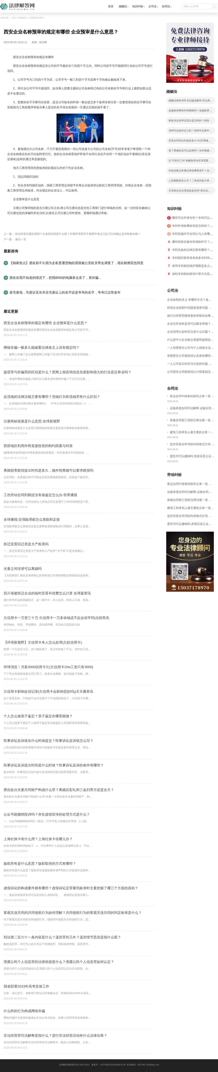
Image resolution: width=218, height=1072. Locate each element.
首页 (111, 6)
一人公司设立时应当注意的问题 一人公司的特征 (189, 365)
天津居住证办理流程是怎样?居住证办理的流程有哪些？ (190, 191)
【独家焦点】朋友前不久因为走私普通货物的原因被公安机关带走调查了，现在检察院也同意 (76, 263)
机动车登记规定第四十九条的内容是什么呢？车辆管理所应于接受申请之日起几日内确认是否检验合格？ (78, 233)
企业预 (62, 221)
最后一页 (20, 239)
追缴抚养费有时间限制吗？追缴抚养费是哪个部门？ (190, 111)
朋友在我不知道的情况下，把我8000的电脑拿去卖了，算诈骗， (55, 278)
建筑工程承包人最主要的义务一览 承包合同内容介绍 (191, 433)
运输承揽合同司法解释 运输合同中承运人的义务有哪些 (192, 409)
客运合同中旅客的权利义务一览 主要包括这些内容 (192, 397)
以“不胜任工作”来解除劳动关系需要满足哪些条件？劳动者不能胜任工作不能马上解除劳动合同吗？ (190, 161)
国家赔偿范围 (36, 18)
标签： (11, 221)
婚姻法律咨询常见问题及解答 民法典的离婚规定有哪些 (191, 101)
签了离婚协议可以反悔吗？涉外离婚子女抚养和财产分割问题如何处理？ (190, 151)
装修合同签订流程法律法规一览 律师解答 (192, 421)
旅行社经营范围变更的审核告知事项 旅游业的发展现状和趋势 (190, 317)
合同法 (166, 6)
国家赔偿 (22, 18)
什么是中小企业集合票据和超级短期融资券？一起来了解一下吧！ (190, 341)
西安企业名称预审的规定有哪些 (37, 221)
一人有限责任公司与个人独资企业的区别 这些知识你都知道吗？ (190, 349)
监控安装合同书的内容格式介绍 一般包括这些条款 (192, 445)
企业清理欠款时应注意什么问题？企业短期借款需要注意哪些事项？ (190, 333)
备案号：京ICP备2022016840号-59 (108, 1064)
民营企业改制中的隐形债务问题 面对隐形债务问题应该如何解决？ (189, 309)
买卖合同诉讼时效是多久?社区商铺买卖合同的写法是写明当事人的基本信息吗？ (190, 141)
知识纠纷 (137, 6)
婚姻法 (123, 6)
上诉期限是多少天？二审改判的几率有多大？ (190, 181)
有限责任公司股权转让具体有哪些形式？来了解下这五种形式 (190, 357)
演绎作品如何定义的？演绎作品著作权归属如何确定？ (190, 131)
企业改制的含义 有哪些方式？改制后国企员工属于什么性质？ (189, 301)
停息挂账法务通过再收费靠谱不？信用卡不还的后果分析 (190, 171)
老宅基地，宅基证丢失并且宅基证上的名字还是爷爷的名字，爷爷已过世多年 (65, 292)
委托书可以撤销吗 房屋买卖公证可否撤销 (192, 457)
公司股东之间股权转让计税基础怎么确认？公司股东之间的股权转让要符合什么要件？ (190, 373)
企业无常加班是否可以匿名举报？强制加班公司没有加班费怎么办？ (190, 325)
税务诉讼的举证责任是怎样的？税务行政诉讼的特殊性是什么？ (190, 121)
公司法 (152, 6)
